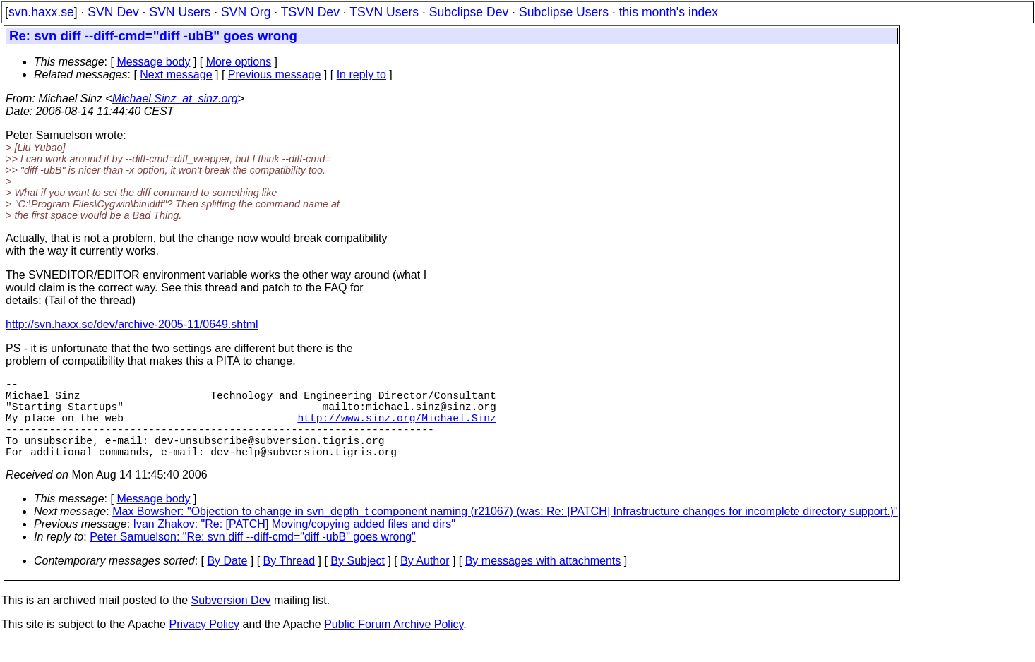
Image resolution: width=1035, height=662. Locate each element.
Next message (176, 74)
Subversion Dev (231, 620)
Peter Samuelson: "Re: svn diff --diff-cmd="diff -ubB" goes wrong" (253, 556)
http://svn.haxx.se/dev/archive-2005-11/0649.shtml (132, 324)
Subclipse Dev (468, 12)
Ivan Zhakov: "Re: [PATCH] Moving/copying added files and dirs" (294, 544)
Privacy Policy (204, 644)
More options (239, 62)
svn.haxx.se (41, 12)
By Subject (357, 580)
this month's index (668, 12)
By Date (227, 580)
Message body (153, 62)
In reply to (361, 74)
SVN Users (179, 12)
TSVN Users (384, 12)
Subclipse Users (564, 12)
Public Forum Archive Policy (393, 644)
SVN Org (245, 12)
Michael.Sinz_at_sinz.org (175, 98)
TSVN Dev (310, 12)
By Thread (289, 580)
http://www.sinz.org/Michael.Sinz (396, 428)
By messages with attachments (543, 580)
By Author (424, 580)
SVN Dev (113, 12)
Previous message (274, 74)
